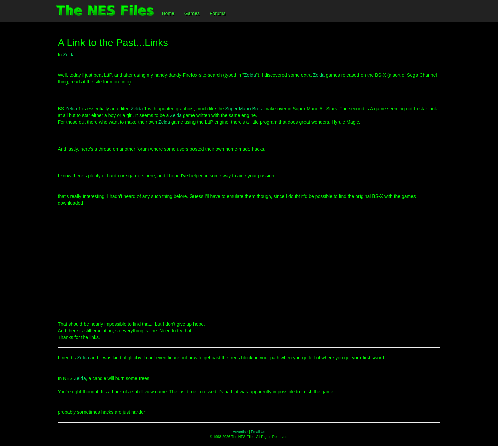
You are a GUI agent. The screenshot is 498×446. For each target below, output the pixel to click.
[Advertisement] (249, 267)
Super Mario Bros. (244, 108)
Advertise (240, 432)
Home (168, 13)
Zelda (69, 54)
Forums (217, 13)
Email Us (258, 432)
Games (192, 13)
